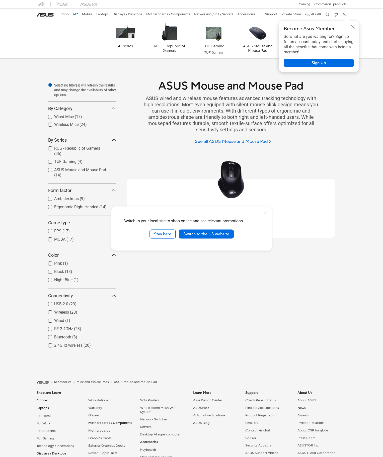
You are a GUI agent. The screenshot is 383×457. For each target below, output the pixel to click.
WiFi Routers (150, 400)
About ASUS (306, 400)
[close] (265, 213)
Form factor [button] (82, 190)
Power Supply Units (102, 453)
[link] (45, 15)
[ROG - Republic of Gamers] (169, 41)
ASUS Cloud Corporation (316, 453)
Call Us (250, 438)
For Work (43, 423)
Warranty (95, 408)
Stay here (162, 233)
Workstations (98, 400)
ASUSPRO (201, 408)
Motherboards (99, 431)
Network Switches (154, 419)
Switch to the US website (206, 233)
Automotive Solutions (209, 415)
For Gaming (45, 438)
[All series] (125, 41)
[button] (304, 4)
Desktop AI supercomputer (160, 434)
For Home (44, 416)
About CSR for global (313, 430)
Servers (145, 427)
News (301, 408)
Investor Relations (310, 423)
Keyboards (148, 450)
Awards (303, 415)
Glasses (94, 415)
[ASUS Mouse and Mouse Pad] (258, 41)
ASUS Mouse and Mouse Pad (135, 382)
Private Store (291, 14)
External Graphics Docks (106, 446)
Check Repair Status (260, 400)
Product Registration (260, 415)
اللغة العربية (313, 14)
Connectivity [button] (82, 295)
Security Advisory (258, 445)
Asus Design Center (207, 400)
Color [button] (82, 255)
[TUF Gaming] (214, 41)
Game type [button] (82, 222)
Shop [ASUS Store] (65, 14)
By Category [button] (82, 108)
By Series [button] (82, 140)
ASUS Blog (201, 423)
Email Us (251, 423)
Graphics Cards (100, 438)
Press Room (306, 438)
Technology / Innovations (55, 446)
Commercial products (330, 4)
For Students (46, 431)
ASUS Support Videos (261, 453)
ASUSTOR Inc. (308, 445)
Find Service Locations (262, 408)
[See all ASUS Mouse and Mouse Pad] (233, 142)
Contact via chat (257, 430)
